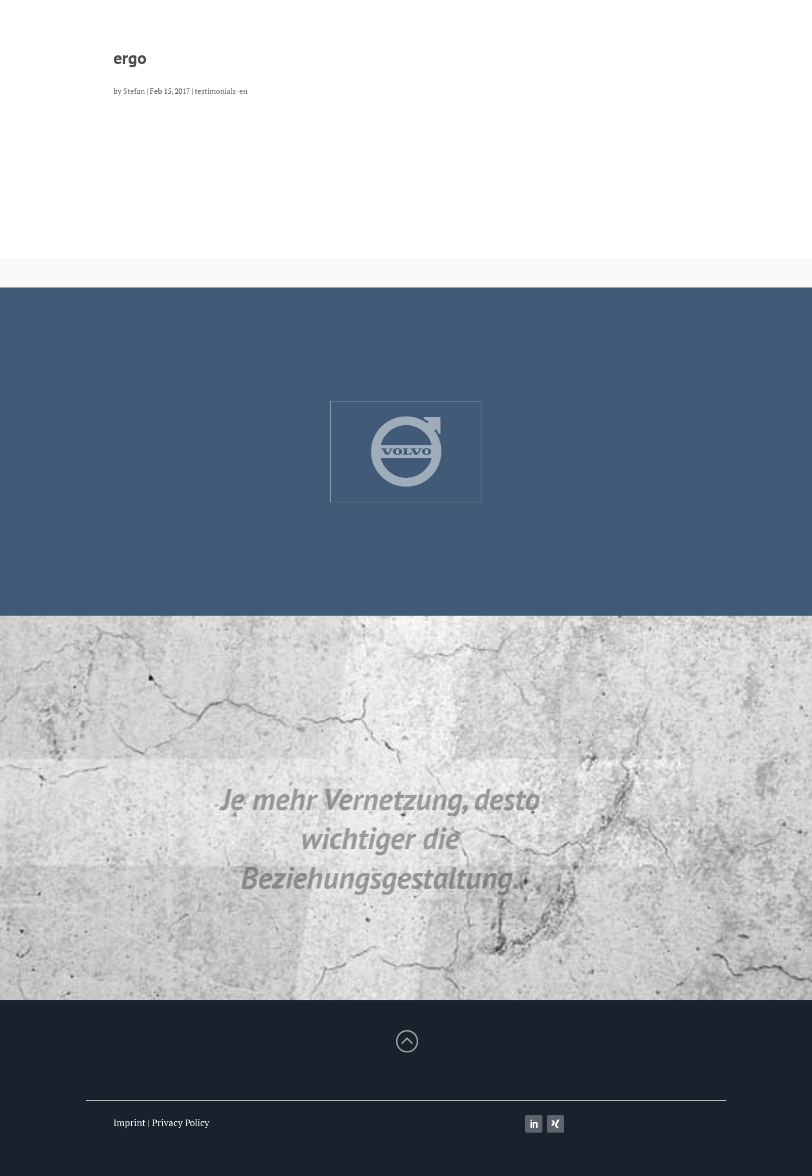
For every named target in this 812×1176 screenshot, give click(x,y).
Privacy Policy (180, 1122)
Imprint (129, 1122)
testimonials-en (221, 91)
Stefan (134, 91)
